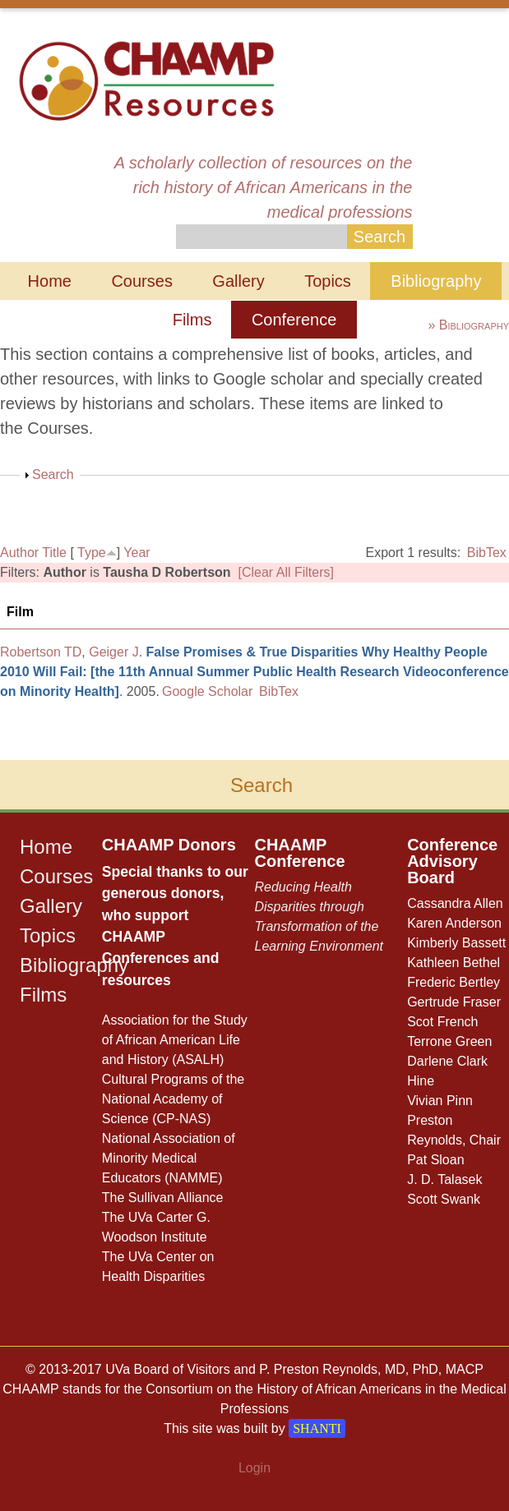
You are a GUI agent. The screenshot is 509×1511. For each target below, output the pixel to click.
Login (254, 1468)
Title (54, 553)
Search (53, 474)
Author (19, 553)
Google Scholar (207, 691)
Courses (141, 281)
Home (50, 281)
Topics (327, 281)
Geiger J (113, 652)
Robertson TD (40, 652)
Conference (294, 320)
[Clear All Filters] (286, 572)
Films (192, 320)
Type (91, 553)
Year (136, 553)
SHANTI (317, 1428)
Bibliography (436, 281)
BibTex (487, 553)
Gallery (238, 281)
